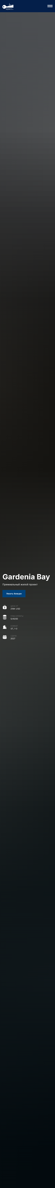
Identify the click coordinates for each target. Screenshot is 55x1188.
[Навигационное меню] (50, 6)
